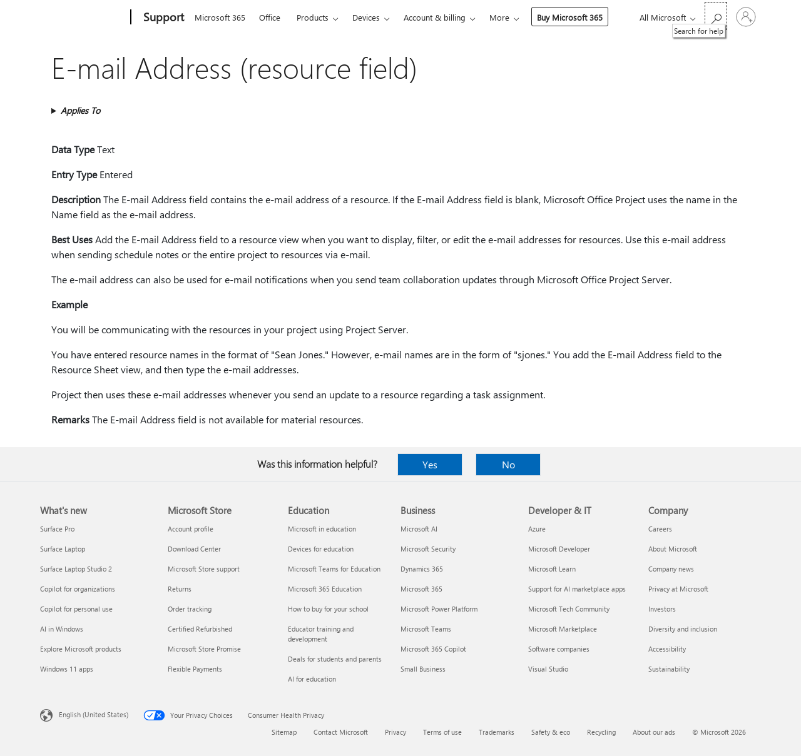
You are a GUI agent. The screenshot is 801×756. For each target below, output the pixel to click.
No (508, 464)
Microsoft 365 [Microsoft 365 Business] (421, 588)
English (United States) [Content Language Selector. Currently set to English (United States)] (93, 714)
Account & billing (435, 17)
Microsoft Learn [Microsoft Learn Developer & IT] (552, 568)
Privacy (395, 732)
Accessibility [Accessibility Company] (667, 648)
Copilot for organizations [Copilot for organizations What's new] (77, 588)
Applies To (80, 110)
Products (313, 17)
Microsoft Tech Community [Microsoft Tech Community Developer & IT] (569, 608)
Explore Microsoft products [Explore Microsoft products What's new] (80, 648)
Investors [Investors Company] (662, 608)
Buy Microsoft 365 (570, 17)
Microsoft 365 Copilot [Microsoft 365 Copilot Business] (433, 648)
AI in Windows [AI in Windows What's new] (61, 628)
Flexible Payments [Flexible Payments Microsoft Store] (195, 668)
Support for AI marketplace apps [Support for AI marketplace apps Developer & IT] (577, 588)
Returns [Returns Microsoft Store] (179, 588)
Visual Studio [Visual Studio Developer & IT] (548, 668)
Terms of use (442, 732)
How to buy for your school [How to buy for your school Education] (328, 608)
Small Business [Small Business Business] (423, 668)
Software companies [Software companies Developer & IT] (558, 648)
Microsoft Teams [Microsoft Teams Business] (425, 628)
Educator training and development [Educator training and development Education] (321, 633)
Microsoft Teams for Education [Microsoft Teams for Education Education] (334, 568)
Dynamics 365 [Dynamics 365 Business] (421, 568)
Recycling (601, 732)
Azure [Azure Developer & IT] (537, 528)
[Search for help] (716, 16)
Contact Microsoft (341, 732)
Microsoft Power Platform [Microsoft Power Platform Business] (438, 608)
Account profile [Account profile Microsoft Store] (190, 528)
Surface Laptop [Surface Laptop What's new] (62, 548)
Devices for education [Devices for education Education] (321, 548)
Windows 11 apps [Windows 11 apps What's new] (66, 668)
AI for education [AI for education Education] (312, 678)
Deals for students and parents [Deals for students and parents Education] (335, 658)
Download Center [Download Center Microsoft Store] (194, 548)
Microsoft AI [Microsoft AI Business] (418, 528)
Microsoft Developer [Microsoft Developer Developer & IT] (559, 548)
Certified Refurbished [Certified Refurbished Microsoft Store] (200, 628)
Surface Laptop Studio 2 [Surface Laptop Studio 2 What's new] (76, 568)
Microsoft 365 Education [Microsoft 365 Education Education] (325, 588)
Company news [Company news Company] (671, 568)
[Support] (162, 17)
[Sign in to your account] (746, 17)
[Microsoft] (83, 17)
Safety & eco (550, 732)
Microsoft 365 (220, 17)
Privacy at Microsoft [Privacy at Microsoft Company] (678, 588)
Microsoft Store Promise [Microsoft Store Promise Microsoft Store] (204, 648)
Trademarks (496, 732)
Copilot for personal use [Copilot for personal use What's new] (76, 608)
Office (269, 17)
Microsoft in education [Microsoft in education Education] (322, 528)
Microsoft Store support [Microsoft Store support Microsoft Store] (204, 568)
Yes (429, 464)
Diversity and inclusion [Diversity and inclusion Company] (682, 628)
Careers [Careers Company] (660, 528)
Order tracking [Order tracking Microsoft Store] (190, 608)
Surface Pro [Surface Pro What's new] (57, 528)
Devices (366, 17)
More (499, 17)
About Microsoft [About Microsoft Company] (672, 548)
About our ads (654, 732)
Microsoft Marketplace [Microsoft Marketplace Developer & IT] (562, 628)
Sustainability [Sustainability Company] (669, 668)
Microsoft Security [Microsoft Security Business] (428, 548)
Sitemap (284, 732)
